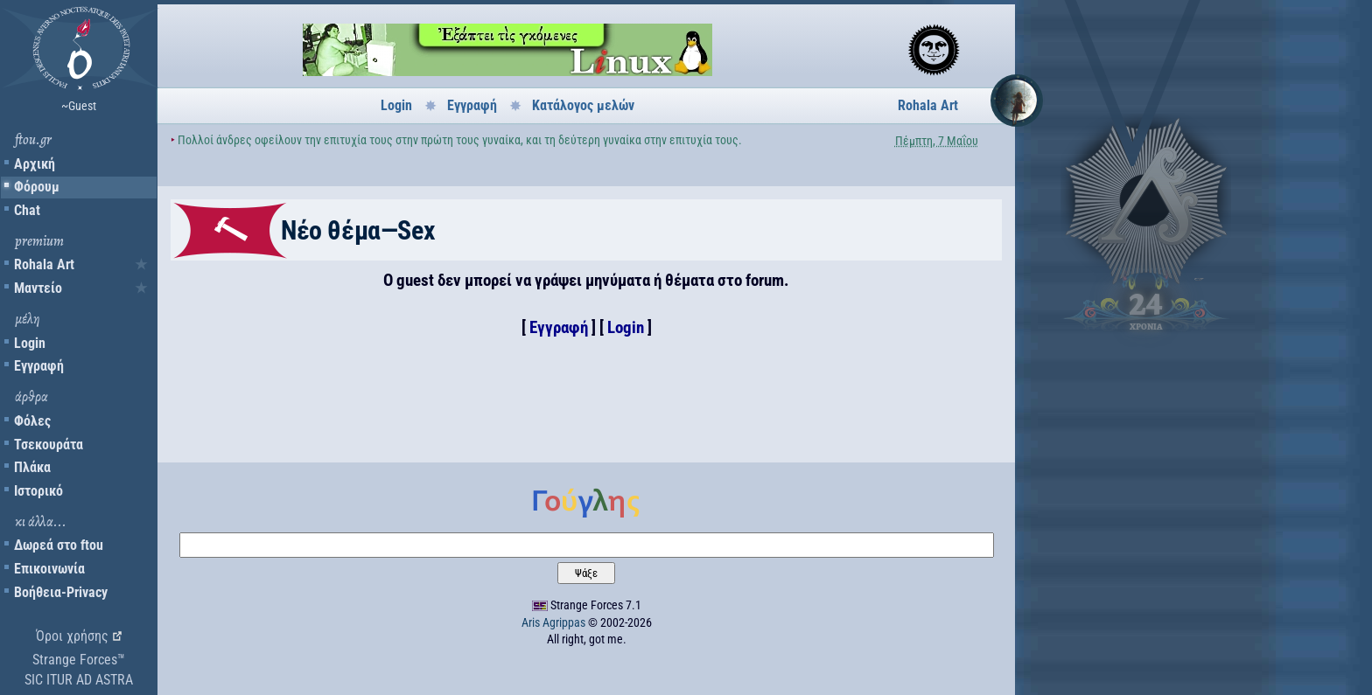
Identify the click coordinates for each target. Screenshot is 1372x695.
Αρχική (34, 164)
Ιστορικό (38, 491)
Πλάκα (32, 467)
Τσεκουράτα (48, 444)
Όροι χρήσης (72, 636)
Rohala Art (44, 264)
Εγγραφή (39, 366)
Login (30, 343)
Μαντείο (38, 288)
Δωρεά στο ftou (58, 545)
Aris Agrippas (553, 622)
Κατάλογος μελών (583, 105)
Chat (27, 210)
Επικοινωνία (49, 568)
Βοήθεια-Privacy (61, 592)
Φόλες (32, 421)
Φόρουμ (37, 186)
